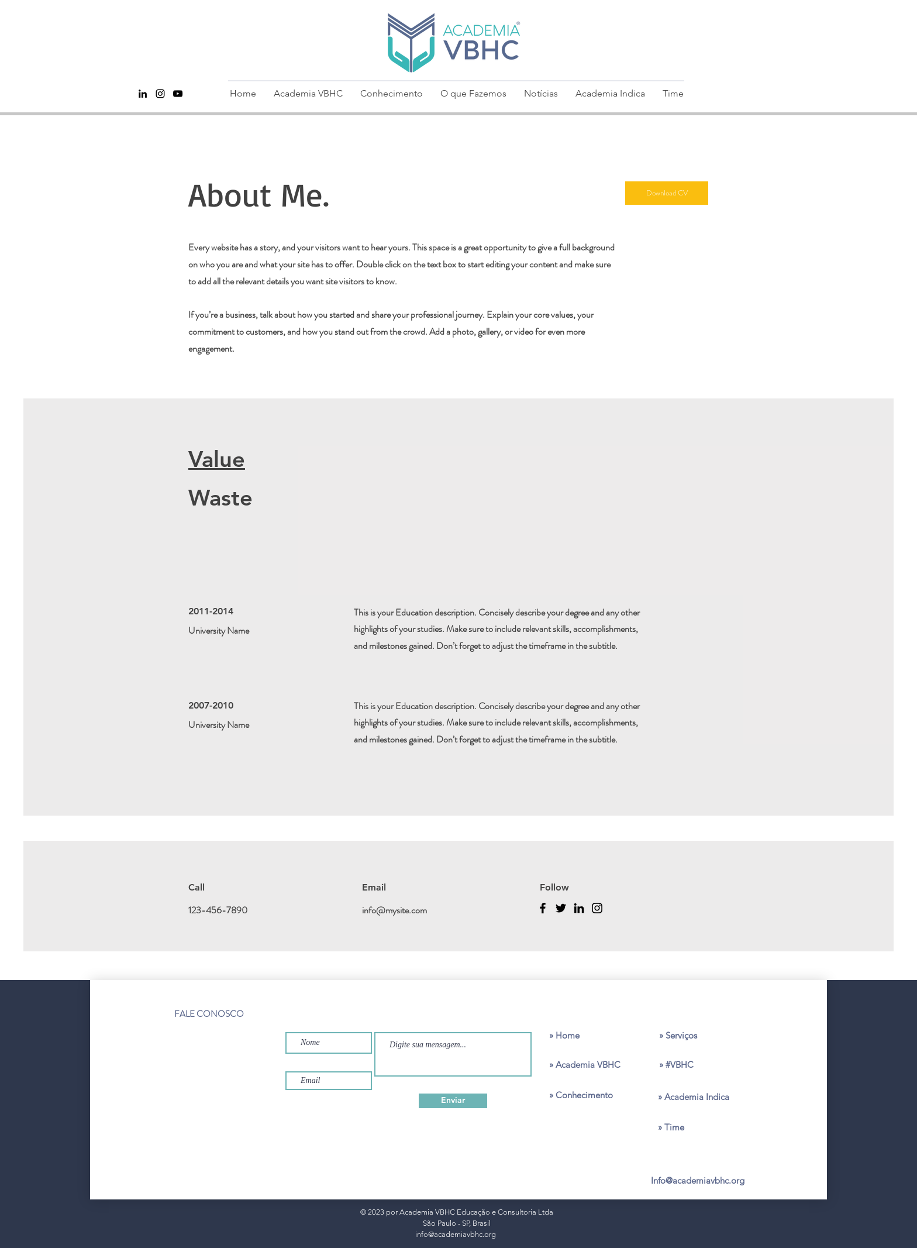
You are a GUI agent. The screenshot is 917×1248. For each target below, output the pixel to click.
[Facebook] (543, 908)
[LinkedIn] (579, 908)
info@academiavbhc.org (455, 1234)
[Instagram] (160, 93)
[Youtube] (178, 93)
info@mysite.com (394, 910)
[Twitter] (561, 908)
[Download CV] (666, 193)
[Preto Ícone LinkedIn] (143, 93)
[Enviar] (453, 1101)
